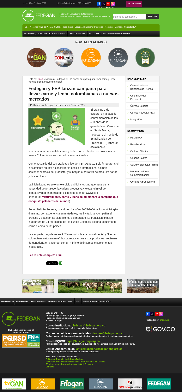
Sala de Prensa (45, 27)
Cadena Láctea (138, 157)
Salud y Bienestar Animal (144, 164)
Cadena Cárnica (139, 151)
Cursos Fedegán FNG (142, 112)
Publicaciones (58, 33)
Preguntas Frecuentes (103, 27)
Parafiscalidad (138, 144)
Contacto (119, 27)
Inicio (26, 27)
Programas (29, 33)
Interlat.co (164, 320)
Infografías (136, 119)
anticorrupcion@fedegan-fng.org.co (99, 348)
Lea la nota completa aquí (45, 255)
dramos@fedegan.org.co (108, 333)
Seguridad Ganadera (84, 27)
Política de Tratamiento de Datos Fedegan (65, 359)
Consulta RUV (130, 27)
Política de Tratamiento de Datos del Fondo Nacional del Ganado (75, 362)
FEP (97, 33)
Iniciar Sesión (134, 3)
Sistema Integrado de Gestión (116, 33)
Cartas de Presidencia (63, 27)
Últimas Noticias (139, 105)
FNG (90, 33)
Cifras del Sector (77, 33)
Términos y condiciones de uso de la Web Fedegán (69, 364)
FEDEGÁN (136, 137)
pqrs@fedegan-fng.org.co (83, 341)
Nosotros (34, 27)
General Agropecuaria (142, 181)
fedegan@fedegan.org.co (89, 325)
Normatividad (44, 33)
